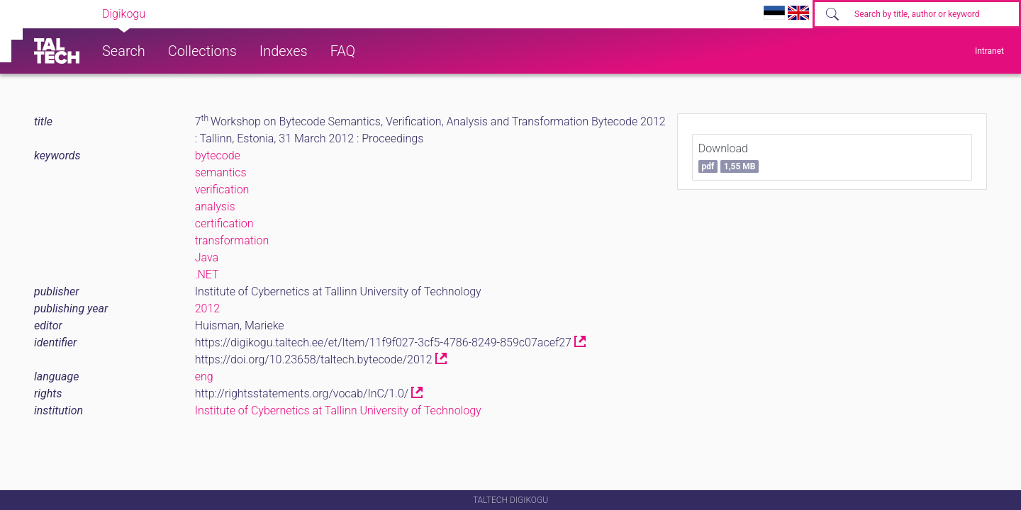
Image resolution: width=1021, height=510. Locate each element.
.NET (207, 274)
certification (224, 223)
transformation (232, 240)
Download (728, 157)
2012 (208, 308)
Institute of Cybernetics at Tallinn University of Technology (338, 410)
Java (206, 257)
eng (204, 376)
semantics (221, 172)
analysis (215, 206)
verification (222, 189)
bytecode (217, 155)
